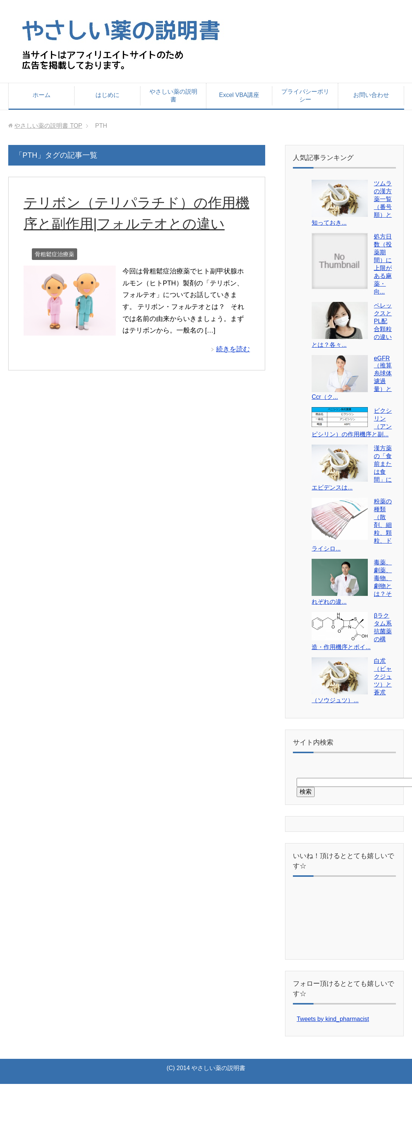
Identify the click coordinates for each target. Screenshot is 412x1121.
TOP (48, 125)
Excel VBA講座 (239, 95)
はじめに (107, 95)
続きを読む (233, 349)
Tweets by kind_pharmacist (333, 1019)
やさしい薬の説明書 (173, 95)
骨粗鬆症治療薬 (54, 254)
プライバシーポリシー (305, 95)
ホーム (42, 95)
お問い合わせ (371, 95)
